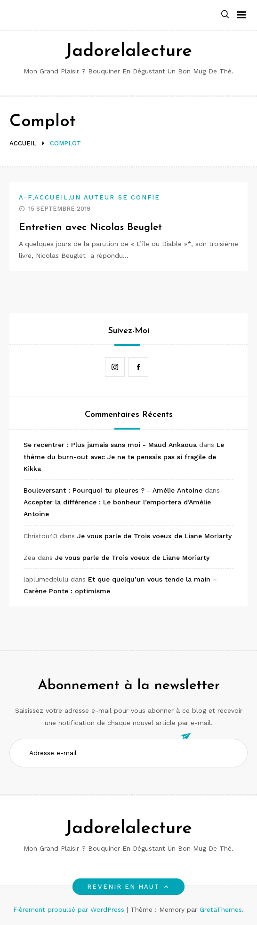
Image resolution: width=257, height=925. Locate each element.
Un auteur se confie (115, 197)
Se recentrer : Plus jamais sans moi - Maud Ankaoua (110, 444)
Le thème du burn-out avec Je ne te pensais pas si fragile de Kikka (124, 456)
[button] (225, 15)
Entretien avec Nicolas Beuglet (90, 227)
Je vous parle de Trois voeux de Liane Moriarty (154, 536)
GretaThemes (221, 909)
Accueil (51, 197)
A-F (25, 197)
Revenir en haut (128, 886)
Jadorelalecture (128, 51)
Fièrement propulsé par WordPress (70, 909)
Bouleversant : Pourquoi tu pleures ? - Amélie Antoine (113, 490)
